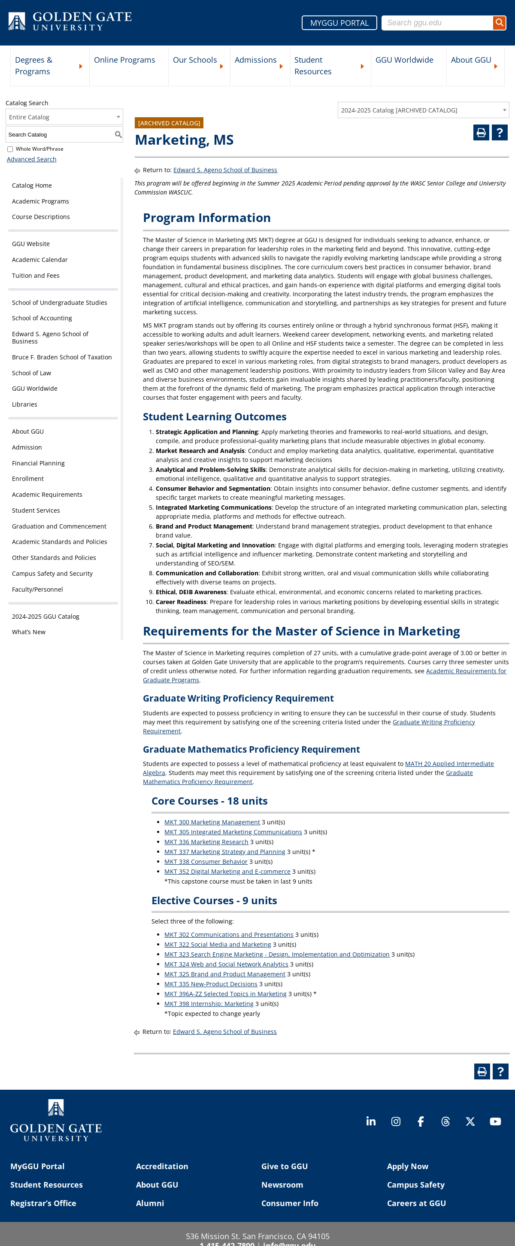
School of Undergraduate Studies (59, 302)
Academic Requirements (47, 494)
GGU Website (31, 244)
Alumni (150, 1203)
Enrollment (28, 478)
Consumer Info (289, 1203)
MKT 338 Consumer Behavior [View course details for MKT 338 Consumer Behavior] (206, 861)
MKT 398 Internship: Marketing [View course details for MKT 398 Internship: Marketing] (209, 1004)
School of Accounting (42, 318)
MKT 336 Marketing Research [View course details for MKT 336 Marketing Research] (206, 842)
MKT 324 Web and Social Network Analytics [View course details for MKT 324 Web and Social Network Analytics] (226, 964)
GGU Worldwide (404, 60)
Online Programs (124, 60)
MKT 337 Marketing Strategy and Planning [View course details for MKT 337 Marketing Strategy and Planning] (224, 852)
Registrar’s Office (43, 1203)
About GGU (471, 60)
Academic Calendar (40, 259)
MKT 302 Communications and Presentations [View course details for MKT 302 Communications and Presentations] (229, 934)
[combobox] (423, 110)
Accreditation (162, 1166)
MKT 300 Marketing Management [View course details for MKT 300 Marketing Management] (212, 822)
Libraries (24, 404)
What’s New (28, 632)
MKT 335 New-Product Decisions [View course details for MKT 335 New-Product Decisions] (211, 984)
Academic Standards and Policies (59, 542)
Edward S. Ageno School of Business (50, 337)
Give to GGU (284, 1166)
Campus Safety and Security (52, 573)
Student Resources (313, 65)
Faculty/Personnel (37, 589)
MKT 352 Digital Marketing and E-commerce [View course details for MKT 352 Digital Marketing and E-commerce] (227, 871)
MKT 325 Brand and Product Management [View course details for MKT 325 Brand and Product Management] (224, 974)
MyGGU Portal (37, 1166)
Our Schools (195, 60)
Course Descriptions (41, 217)
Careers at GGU (416, 1203)
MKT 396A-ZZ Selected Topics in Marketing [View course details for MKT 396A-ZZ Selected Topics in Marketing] (225, 994)
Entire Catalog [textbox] (29, 117)
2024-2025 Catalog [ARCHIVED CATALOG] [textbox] (399, 110)
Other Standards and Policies (54, 557)
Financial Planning (38, 463)
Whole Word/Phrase (40, 148)
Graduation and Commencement (59, 526)
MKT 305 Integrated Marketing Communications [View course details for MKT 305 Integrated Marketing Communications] (233, 832)
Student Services (36, 510)
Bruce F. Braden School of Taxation (62, 357)
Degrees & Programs (33, 65)
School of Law (31, 373)
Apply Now (407, 1166)
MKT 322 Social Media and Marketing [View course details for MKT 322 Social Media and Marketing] (217, 944)
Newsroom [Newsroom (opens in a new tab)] (282, 1184)
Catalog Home (32, 185)
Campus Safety (416, 1184)
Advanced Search (30, 159)
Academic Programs (40, 201)
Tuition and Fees (36, 275)
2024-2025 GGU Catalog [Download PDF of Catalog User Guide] (45, 616)
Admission (27, 447)
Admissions (256, 60)
